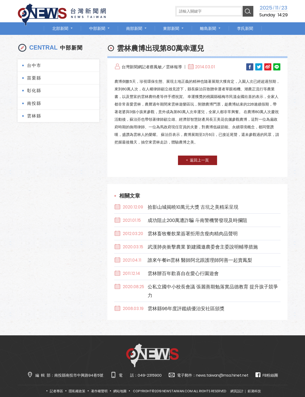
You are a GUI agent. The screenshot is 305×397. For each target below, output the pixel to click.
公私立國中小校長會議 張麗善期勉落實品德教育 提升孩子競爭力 (213, 291)
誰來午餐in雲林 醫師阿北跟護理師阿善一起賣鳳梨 (200, 260)
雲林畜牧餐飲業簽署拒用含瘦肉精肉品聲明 (193, 233)
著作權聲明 (99, 391)
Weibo (267, 66)
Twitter (258, 66)
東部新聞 (171, 28)
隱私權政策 (77, 391)
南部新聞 (134, 28)
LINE (276, 66)
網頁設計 (237, 391)
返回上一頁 (199, 160)
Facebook (249, 66)
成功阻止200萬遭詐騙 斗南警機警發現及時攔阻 (197, 220)
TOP (293, 379)
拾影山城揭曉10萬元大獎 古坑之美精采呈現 (193, 207)
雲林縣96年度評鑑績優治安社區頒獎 (186, 308)
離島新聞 (208, 28)
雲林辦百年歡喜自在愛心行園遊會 (183, 273)
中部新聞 (97, 28)
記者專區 (56, 391)
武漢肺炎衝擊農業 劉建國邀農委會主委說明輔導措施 (203, 247)
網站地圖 (120, 391)
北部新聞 (60, 28)
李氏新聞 (245, 28)
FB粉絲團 (266, 375)
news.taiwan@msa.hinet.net (222, 375)
